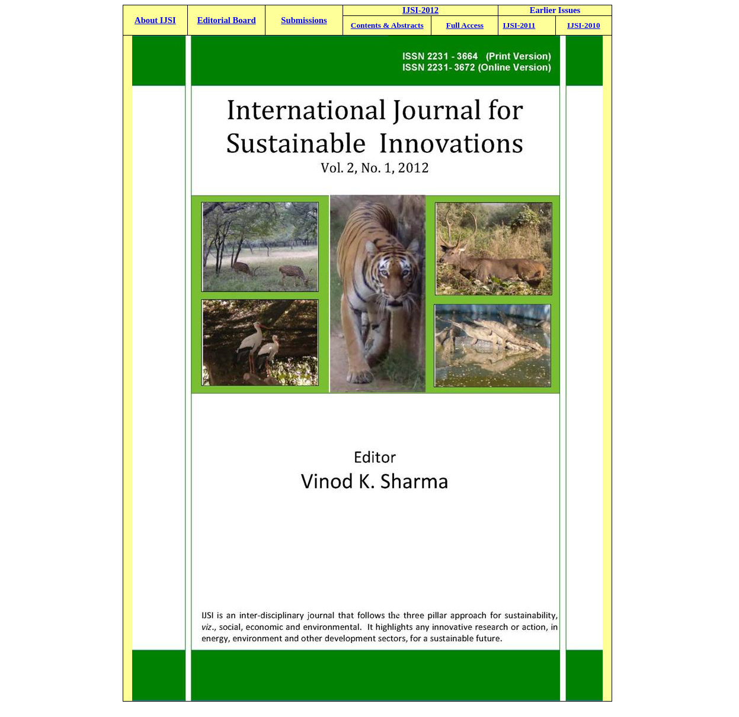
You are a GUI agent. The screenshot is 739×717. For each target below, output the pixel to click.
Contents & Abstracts (387, 25)
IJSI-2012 (420, 10)
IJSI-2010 (583, 25)
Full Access (465, 25)
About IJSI (155, 20)
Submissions (304, 20)
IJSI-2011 (519, 25)
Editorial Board (226, 20)
